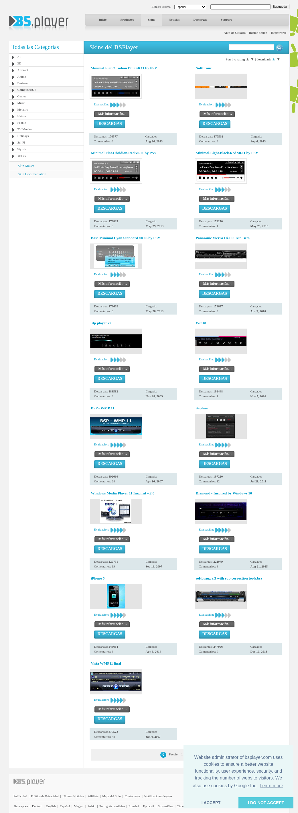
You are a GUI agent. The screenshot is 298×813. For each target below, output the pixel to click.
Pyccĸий (148, 806)
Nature (21, 116)
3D (19, 63)
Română (134, 806)
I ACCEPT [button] (211, 802)
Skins (151, 19)
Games (21, 96)
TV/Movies (24, 129)
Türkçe (181, 806)
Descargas (200, 19)
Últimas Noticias (73, 796)
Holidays (23, 136)
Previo (173, 754)
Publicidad (20, 796)
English (51, 806)
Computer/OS (26, 89)
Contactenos (132, 796)
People (21, 122)
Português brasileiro (112, 806)
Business (23, 83)
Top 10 (21, 155)
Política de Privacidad (45, 796)
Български (21, 806)
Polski (92, 806)
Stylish (21, 149)
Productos (127, 19)
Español (65, 806)
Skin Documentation (32, 174)
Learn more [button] (271, 785)
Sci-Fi (21, 142)
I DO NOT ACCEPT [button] (266, 802)
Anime (21, 76)
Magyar (79, 806)
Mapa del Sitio (111, 796)
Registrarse (279, 32)
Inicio (103, 19)
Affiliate (93, 796)
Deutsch (37, 806)
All (19, 56)
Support (226, 19)
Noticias (174, 19)
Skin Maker (26, 166)
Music (21, 103)
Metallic (22, 109)
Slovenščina (165, 806)
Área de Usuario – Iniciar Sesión (245, 32)
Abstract (22, 70)
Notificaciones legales (158, 796)
